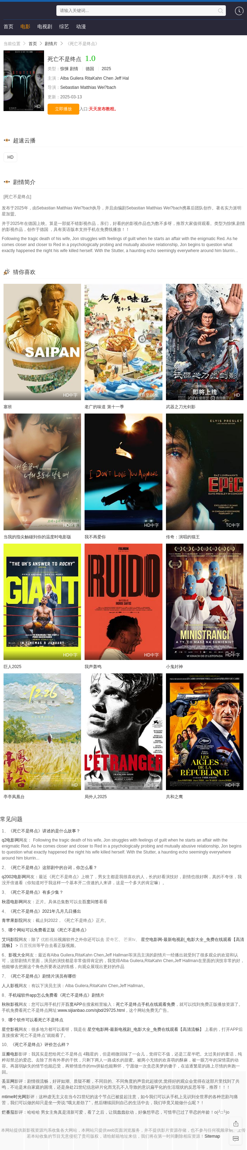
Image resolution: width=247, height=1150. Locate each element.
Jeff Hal (122, 78)
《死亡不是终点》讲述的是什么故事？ (44, 830)
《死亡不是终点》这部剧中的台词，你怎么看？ (52, 867)
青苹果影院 (12, 920)
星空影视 (10, 1029)
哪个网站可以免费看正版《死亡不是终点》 (48, 930)
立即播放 (63, 108)
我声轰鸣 (93, 666)
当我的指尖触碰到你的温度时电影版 (37, 536)
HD (10, 157)
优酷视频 (49, 939)
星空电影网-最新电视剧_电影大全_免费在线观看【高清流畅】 (145, 1029)
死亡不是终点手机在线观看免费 (145, 1004)
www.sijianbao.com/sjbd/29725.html (91, 1010)
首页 (8, 26)
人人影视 (10, 985)
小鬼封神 (174, 666)
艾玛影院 (10, 939)
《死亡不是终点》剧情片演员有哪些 (42, 976)
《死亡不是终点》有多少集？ (35, 892)
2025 (106, 68)
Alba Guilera (72, 78)
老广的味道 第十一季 (104, 406)
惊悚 (64, 68)
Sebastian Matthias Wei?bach (88, 87)
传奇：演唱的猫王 (183, 536)
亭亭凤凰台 (14, 796)
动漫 (81, 26)
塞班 (8, 406)
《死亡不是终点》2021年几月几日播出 (44, 911)
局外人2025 (96, 796)
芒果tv (129, 939)
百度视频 (27, 945)
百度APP (73, 1004)
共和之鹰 (174, 796)
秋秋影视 (10, 1004)
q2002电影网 (14, 876)
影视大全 (16, 955)
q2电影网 (10, 840)
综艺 (64, 26)
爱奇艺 (112, 939)
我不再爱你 (95, 536)
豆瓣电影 (10, 1054)
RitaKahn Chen (99, 78)
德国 (90, 68)
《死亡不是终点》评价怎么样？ (40, 1044)
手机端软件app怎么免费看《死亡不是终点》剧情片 (56, 995)
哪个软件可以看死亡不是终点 (35, 1019)
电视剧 (44, 26)
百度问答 (90, 901)
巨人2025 (12, 666)
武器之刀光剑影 (181, 406)
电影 (25, 26)
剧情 (74, 68)
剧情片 (51, 43)
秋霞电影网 (12, 901)
